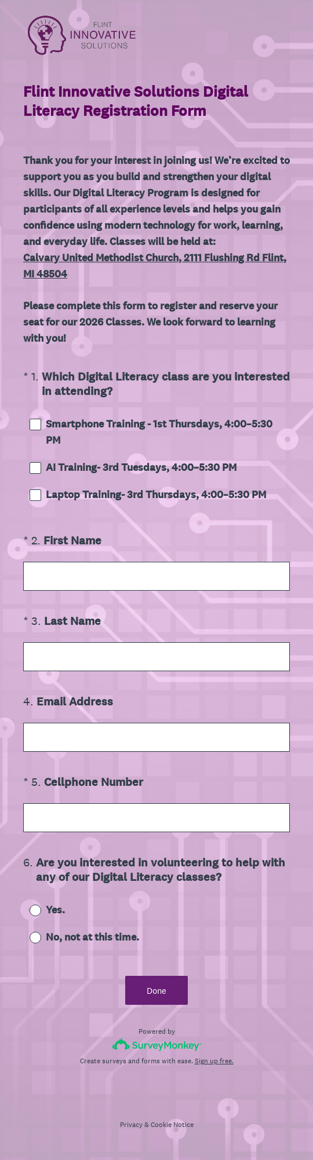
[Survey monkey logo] (157, 1044)
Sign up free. (214, 1061)
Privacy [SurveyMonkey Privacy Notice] (131, 1124)
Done (156, 990)
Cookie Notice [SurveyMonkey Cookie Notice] (172, 1124)
